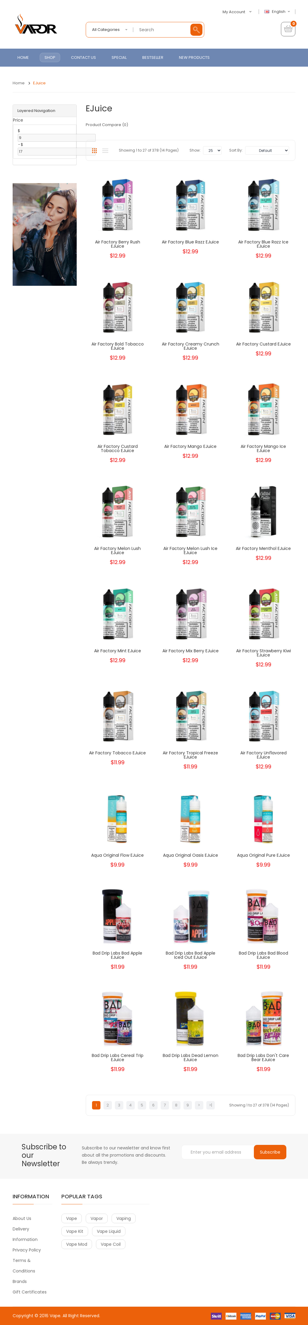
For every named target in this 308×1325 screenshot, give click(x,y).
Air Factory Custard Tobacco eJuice (117, 448)
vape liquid (109, 1231)
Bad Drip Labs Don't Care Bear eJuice (263, 1057)
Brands (20, 1281)
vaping (123, 1218)
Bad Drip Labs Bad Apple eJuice (117, 955)
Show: (195, 150)
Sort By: (236, 150)
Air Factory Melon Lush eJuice (117, 550)
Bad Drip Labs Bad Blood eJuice (263, 955)
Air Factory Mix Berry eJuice (190, 651)
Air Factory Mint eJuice (117, 651)
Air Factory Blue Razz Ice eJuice (263, 244)
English (277, 11)
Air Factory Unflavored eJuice (263, 755)
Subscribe (270, 1152)
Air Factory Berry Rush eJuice (117, 244)
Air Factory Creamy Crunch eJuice (190, 346)
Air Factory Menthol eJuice (263, 548)
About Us (22, 1218)
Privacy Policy (27, 1250)
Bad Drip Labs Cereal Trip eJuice (117, 1057)
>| (210, 1105)
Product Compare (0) (107, 125)
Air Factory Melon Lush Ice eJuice (190, 550)
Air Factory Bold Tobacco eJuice (117, 346)
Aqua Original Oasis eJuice (190, 855)
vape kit (74, 1231)
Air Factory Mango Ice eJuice (263, 448)
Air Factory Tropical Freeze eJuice (190, 755)
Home (19, 83)
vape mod (76, 1244)
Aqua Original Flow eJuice (117, 855)
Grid (94, 150)
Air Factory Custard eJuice (263, 344)
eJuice (39, 83)
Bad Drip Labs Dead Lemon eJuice (190, 1057)
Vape (55, 1316)
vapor (97, 1218)
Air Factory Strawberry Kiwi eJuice (263, 653)
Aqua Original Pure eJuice (263, 855)
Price (18, 120)
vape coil (111, 1244)
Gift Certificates (30, 1292)
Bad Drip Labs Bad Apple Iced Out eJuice (190, 955)
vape (71, 1218)
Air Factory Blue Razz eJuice (190, 242)
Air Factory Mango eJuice (190, 446)
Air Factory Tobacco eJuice (117, 753)
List (105, 151)
